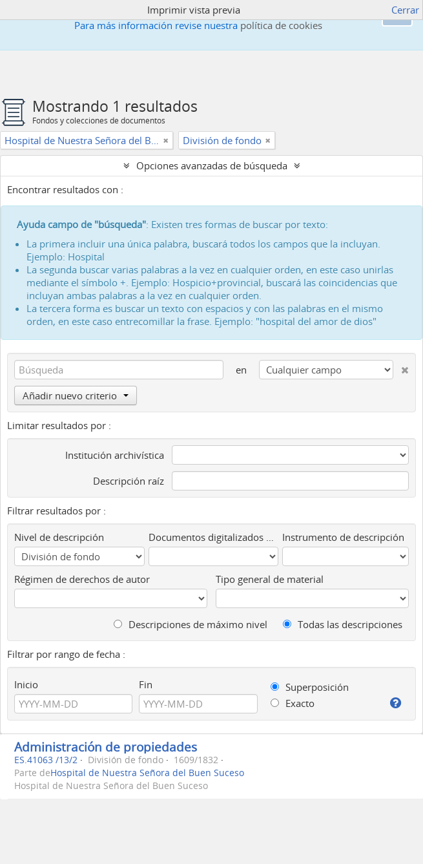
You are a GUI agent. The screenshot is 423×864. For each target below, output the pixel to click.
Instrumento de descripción (343, 537)
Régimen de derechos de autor (82, 579)
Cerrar (405, 9)
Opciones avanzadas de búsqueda (211, 165)
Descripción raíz (128, 480)
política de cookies (281, 25)
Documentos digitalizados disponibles (214, 537)
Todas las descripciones (342, 624)
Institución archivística (114, 454)
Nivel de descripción (59, 537)
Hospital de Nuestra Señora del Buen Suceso (147, 773)
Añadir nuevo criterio (76, 395)
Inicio (26, 684)
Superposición (310, 686)
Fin (145, 684)
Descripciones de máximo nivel (190, 624)
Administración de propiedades (105, 747)
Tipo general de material (270, 579)
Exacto (293, 703)
